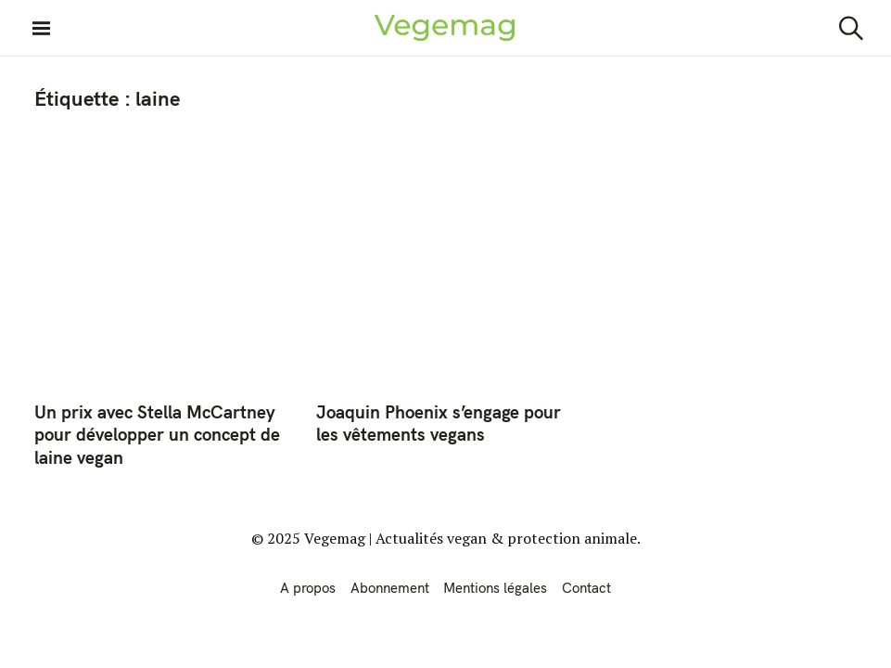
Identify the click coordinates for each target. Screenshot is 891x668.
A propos (308, 588)
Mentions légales (495, 588)
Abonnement (389, 588)
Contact (586, 588)
